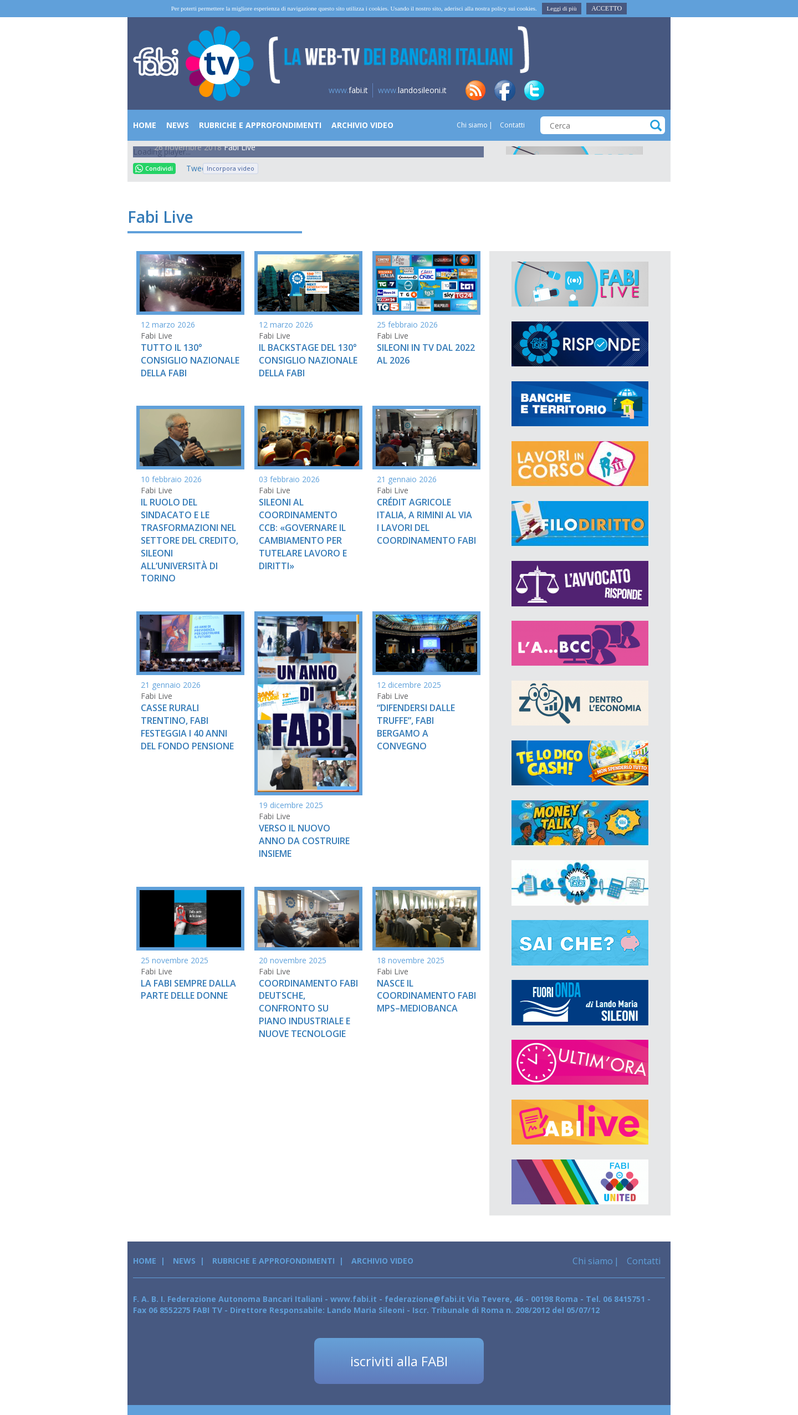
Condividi (154, 168)
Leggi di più (562, 8)
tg (592, 90)
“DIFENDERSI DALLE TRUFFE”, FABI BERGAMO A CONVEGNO (416, 727)
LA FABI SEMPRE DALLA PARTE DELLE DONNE (188, 989)
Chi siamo (472, 125)
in (563, 90)
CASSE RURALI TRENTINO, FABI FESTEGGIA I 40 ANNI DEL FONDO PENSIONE (187, 727)
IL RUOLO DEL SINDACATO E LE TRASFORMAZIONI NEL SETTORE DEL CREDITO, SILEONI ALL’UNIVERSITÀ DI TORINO (189, 540)
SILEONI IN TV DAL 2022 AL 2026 (426, 353)
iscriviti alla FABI (399, 1361)
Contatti (511, 125)
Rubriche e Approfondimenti (260, 125)
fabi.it (348, 90)
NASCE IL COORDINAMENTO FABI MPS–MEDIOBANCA (426, 996)
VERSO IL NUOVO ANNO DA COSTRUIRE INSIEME (304, 841)
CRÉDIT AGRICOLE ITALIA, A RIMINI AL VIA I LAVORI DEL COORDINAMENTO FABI (426, 521)
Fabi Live (239, 147)
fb (504, 90)
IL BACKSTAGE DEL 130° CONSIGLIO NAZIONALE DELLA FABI (308, 360)
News (177, 125)
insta (622, 90)
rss (475, 90)
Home (144, 125)
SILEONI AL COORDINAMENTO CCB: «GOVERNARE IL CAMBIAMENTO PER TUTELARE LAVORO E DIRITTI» (303, 533)
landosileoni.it (412, 90)
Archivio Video (362, 125)
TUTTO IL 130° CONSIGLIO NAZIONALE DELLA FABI (190, 360)
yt (651, 90)
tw (534, 90)
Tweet (191, 168)
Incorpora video (230, 168)
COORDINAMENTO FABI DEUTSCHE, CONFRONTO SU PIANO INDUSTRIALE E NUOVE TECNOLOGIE (308, 1008)
